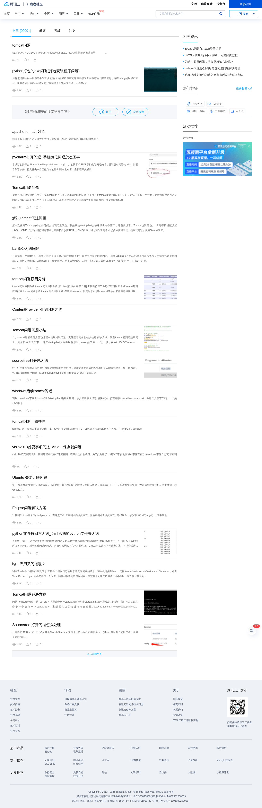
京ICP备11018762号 (142, 800)
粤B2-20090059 (142, 796)
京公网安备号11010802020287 (173, 800)
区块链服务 (108, 747)
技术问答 (15, 704)
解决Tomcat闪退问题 (29, 218)
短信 (104, 772)
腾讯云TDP (125, 715)
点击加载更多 (94, 653)
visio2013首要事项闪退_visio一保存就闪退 (46, 447)
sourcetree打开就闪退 (30, 361)
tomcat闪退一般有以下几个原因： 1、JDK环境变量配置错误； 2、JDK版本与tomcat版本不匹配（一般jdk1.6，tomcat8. (77, 428)
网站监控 (49, 776)
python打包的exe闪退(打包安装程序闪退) (46, 71)
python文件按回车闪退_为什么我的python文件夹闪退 (55, 533)
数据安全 (49, 772)
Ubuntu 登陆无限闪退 (29, 477)
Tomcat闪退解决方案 (29, 594)
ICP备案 (215, 103)
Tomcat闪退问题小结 (29, 330)
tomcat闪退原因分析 (28, 279)
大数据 (191, 772)
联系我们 (178, 709)
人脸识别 (49, 760)
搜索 (220, 13)
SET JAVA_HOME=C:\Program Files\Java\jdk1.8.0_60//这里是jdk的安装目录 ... (59, 52)
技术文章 (15, 699)
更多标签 (244, 88)
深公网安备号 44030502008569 (168, 796)
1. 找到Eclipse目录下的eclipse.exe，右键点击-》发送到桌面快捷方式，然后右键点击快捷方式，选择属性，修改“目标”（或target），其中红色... (90, 515)
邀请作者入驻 (71, 704)
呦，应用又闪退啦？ (28, 564)
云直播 (236, 111)
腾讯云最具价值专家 (130, 699)
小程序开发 (223, 772)
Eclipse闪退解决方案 (29, 508)
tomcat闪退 (21, 45)
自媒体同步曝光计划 (75, 699)
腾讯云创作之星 (127, 709)
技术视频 (15, 715)
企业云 (105, 760)
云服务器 (194, 103)
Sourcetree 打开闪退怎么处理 (36, 625)
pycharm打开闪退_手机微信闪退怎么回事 (46, 157)
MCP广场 (94, 13)
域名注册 (49, 747)
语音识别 (78, 763)
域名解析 (221, 747)
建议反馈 (206, 4)
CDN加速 (136, 760)
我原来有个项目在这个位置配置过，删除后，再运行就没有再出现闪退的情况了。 (56, 139)
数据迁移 (78, 776)
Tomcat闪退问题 (25, 188)
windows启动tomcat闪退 (32, 391)
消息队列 (135, 747)
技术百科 (15, 725)
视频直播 (78, 751)
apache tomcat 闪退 (28, 132)
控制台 (221, 4)
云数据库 (193, 747)
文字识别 (135, 772)
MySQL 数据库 (225, 760)
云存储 (48, 751)
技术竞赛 (69, 715)
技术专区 (15, 731)
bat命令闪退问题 (26, 249)
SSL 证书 (50, 763)
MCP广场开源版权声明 (185, 720)
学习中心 (15, 720)
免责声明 (178, 704)
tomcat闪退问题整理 (28, 421)
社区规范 (178, 699)
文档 (194, 4)
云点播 (163, 772)
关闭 (249, 146)
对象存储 (217, 111)
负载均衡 (78, 772)
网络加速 (164, 747)
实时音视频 (196, 111)
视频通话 (164, 760)
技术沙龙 (15, 709)
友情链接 (178, 715)
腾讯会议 (78, 760)
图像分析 (193, 760)
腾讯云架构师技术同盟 (131, 704)
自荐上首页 (70, 709)
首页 (7, 13)
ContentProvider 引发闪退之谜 (37, 309)
